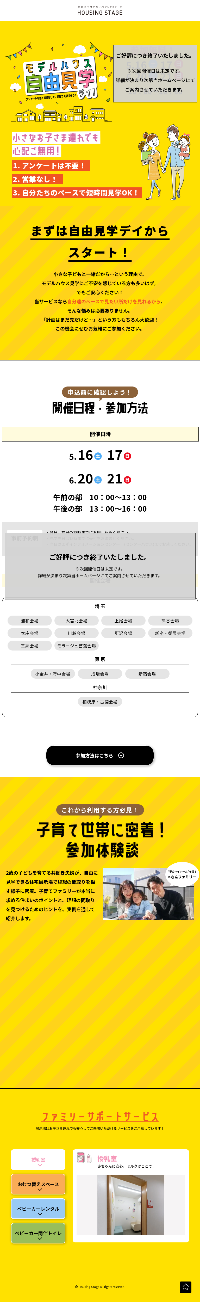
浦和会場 (29, 620)
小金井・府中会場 (52, 674)
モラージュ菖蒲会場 (76, 645)
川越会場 (76, 633)
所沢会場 (123, 633)
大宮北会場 (77, 620)
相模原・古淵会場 (100, 701)
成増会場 (100, 674)
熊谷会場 (170, 620)
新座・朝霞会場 (170, 633)
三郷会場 (29, 645)
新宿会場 (147, 674)
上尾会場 (123, 620)
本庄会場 (29, 633)
